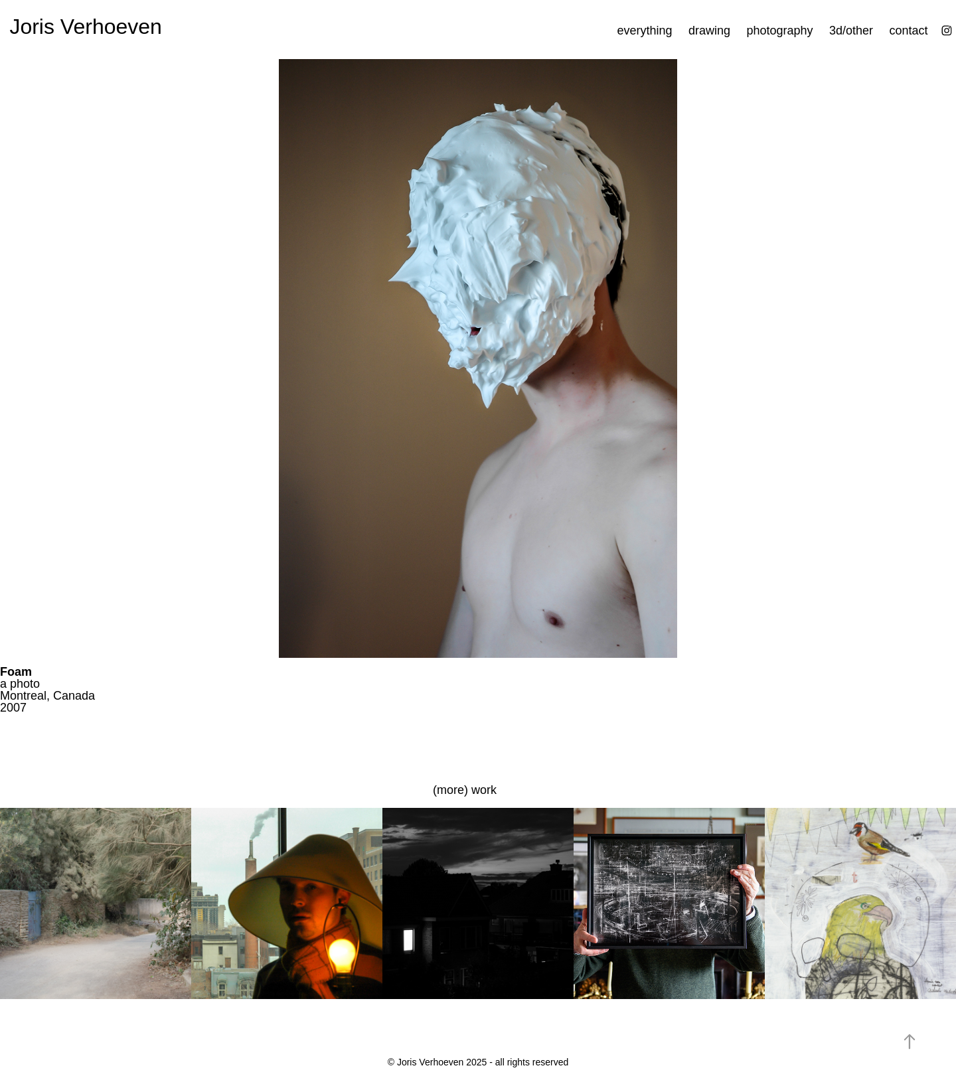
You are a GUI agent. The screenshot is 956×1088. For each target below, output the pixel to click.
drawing (709, 30)
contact (909, 30)
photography (779, 30)
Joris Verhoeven (85, 27)
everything (644, 30)
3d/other (851, 30)
